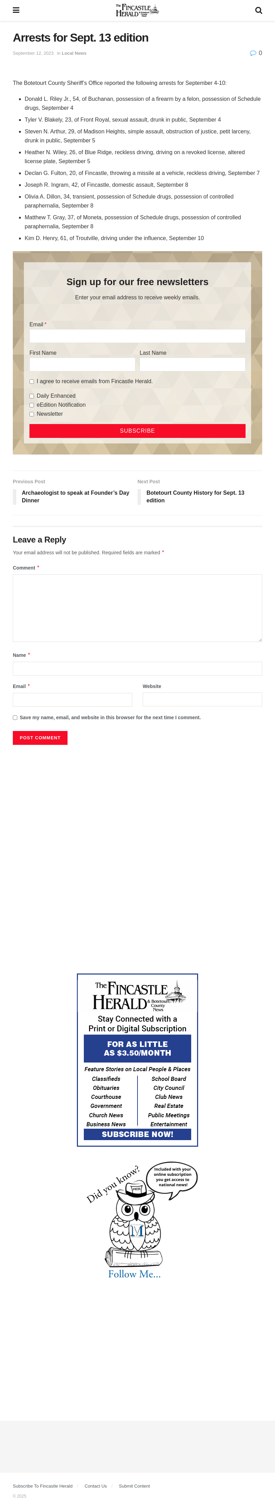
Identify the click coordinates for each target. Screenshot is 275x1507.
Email (36, 324)
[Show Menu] (16, 10)
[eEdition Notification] (31, 405)
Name (22, 655)
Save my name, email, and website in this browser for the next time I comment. (110, 717)
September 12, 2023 (33, 53)
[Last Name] (193, 364)
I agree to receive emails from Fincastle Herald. (95, 381)
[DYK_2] (137, 1220)
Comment (26, 568)
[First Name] (82, 364)
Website (152, 686)
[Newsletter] (31, 414)
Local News (74, 53)
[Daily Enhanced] (31, 396)
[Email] (137, 336)
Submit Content (134, 1486)
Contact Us (96, 1486)
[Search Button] (258, 10)
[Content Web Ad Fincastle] (137, 1059)
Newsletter (50, 414)
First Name (42, 353)
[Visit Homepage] (137, 10)
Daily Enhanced (56, 396)
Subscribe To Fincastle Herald (42, 1486)
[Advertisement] (137, 800)
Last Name (153, 353)
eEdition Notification (61, 405)
